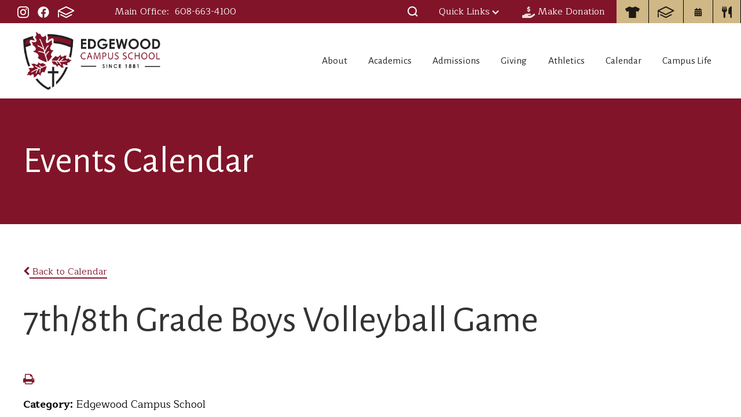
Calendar (617, 60)
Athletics (552, 60)
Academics (352, 60)
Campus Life (688, 60)
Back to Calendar (65, 271)
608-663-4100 (205, 12)
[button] (412, 11)
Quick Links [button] (469, 12)
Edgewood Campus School (92, 61)
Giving (492, 60)
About (289, 60)
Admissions (427, 60)
